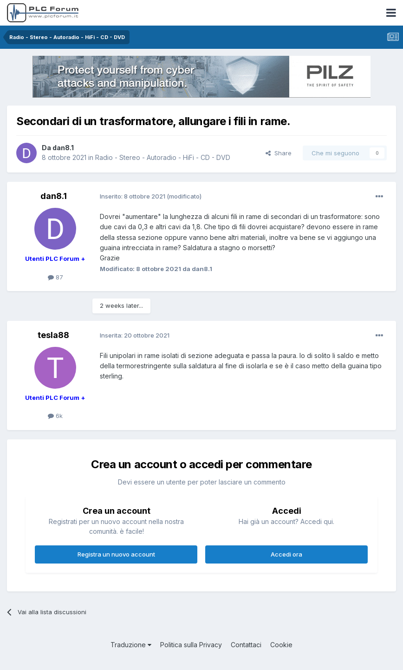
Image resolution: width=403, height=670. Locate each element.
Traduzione (130, 645)
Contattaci (246, 645)
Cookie (281, 645)
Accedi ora (286, 554)
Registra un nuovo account (116, 554)
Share (279, 153)
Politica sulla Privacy (191, 645)
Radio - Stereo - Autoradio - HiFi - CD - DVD (162, 157)
